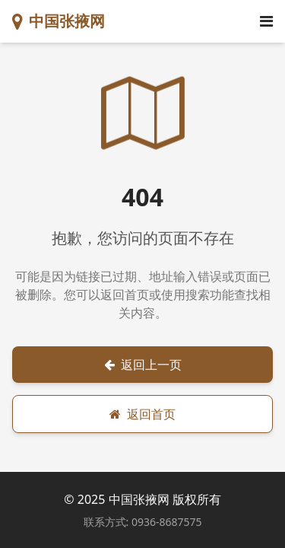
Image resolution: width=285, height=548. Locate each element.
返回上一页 (143, 364)
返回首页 (142, 414)
